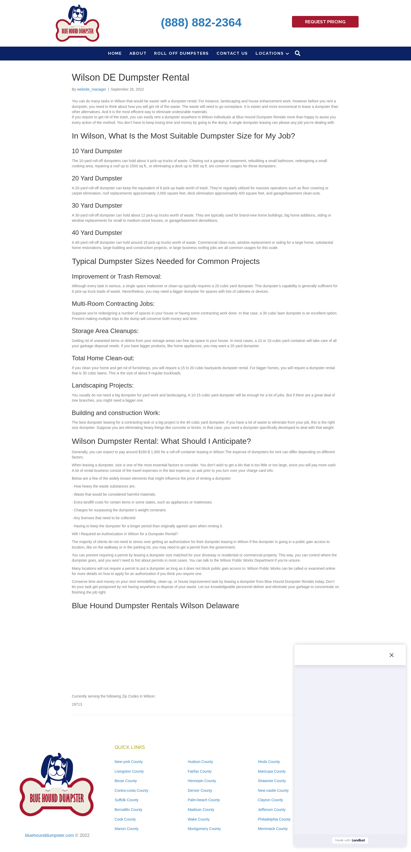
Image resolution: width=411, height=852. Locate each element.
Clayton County (270, 800)
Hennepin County (202, 781)
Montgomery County (204, 829)
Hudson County (200, 762)
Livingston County (129, 771)
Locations (270, 53)
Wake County (199, 819)
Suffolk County (126, 800)
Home (115, 53)
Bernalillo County (128, 809)
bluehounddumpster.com (49, 835)
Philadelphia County (274, 819)
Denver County (200, 790)
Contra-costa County (131, 790)
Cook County (125, 819)
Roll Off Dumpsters (181, 53)
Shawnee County (272, 781)
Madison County (201, 809)
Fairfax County (200, 771)
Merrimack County (273, 829)
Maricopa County (272, 771)
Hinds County (269, 762)
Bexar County (126, 781)
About (138, 53)
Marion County (126, 829)
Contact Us (232, 53)
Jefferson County (272, 809)
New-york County (129, 762)
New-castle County (273, 790)
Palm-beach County (204, 800)
